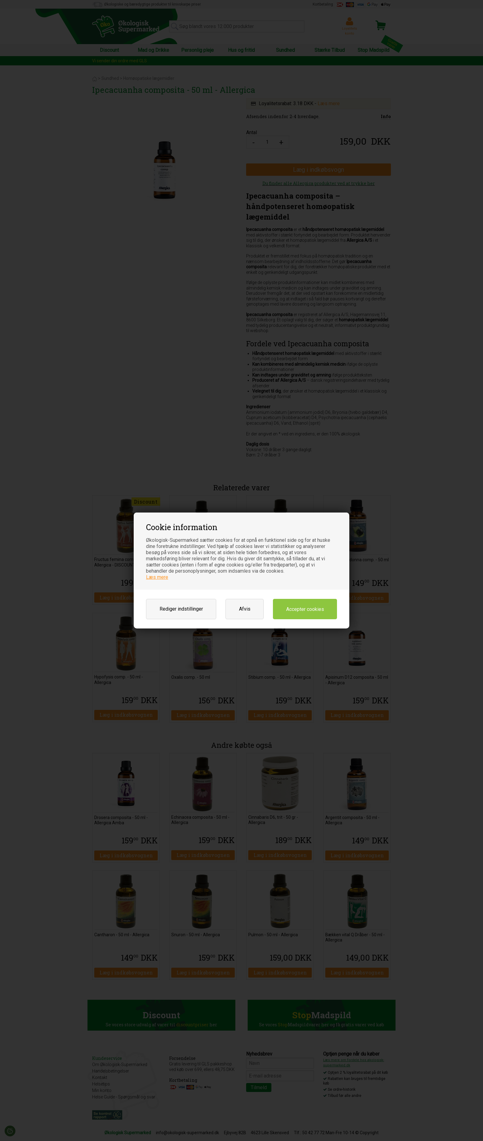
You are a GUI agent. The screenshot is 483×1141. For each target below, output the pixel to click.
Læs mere (157, 577)
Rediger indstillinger (181, 609)
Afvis (244, 609)
